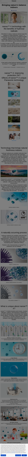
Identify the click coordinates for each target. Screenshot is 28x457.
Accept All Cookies (18, 455)
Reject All (24, 455)
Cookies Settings (3, 455)
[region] (14, 450)
